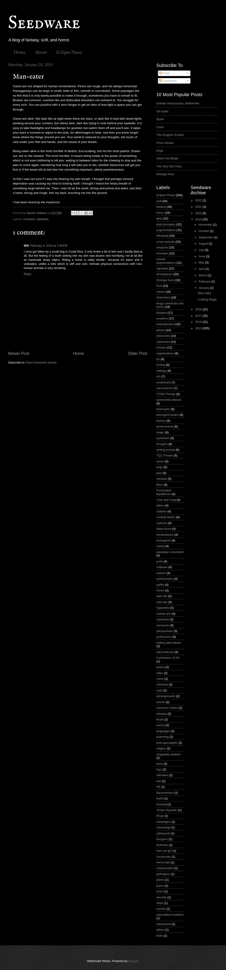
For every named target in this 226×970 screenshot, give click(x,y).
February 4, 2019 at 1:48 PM (48, 245)
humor (160, 725)
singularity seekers (168, 754)
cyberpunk (163, 833)
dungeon (162, 839)
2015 (198, 328)
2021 (198, 206)
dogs (159, 467)
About (41, 52)
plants (160, 879)
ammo (160, 667)
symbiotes (163, 438)
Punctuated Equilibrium (163, 492)
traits (159, 935)
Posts (164, 73)
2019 (198, 219)
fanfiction (162, 845)
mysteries (162, 619)
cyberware (163, 341)
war (158, 781)
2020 (198, 213)
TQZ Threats (164, 455)
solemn (161, 573)
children (161, 511)
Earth (159, 798)
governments (164, 426)
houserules (163, 856)
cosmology (163, 827)
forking (160, 364)
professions (163, 636)
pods (159, 561)
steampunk (163, 924)
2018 (198, 309)
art (158, 359)
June (202, 256)
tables (160, 929)
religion (161, 748)
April (202, 269)
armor (160, 461)
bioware (161, 312)
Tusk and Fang (166, 499)
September (206, 237)
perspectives (164, 631)
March (203, 275)
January (204, 288)
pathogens (163, 874)
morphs (161, 347)
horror (160, 212)
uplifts (160, 584)
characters (163, 297)
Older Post (137, 353)
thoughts (162, 444)
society (161, 908)
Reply (27, 274)
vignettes (43, 219)
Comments (168, 80)
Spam (160, 119)
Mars (159, 484)
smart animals (165, 241)
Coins (160, 127)
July (202, 250)
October (204, 231)
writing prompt (165, 449)
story (159, 763)
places (160, 330)
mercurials (163, 862)
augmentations (166, 230)
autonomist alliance (168, 399)
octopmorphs (164, 868)
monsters (29, 219)
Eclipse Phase (69, 52)
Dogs (159, 150)
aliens (160, 505)
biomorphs (163, 409)
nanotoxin (162, 625)
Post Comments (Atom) (41, 362)
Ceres (160, 590)
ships (159, 903)
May (202, 262)
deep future (163, 528)
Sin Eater (162, 111)
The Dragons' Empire (170, 135)
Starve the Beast (167, 158)
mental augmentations (166, 260)
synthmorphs (164, 578)
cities (159, 673)
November (206, 224)
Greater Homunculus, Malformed (177, 103)
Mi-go (160, 815)
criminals (162, 684)
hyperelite (162, 607)
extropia (161, 713)
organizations (165, 353)
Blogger (133, 961)
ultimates (162, 775)
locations (162, 318)
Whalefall (162, 235)
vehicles (161, 478)
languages (163, 731)
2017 (198, 315)
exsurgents (163, 540)
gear (159, 218)
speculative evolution (170, 914)
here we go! (164, 850)
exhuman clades (167, 707)
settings (161, 370)
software (162, 567)
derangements (165, 696)
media (160, 546)
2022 (198, 200)
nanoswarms (164, 388)
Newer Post (18, 353)
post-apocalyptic (167, 742)
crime (159, 678)
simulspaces (164, 274)
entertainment (165, 324)
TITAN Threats (165, 394)
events (160, 702)
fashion (161, 420)
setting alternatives (168, 642)
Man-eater (204, 293)
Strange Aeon (165, 174)
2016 (198, 322)
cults (159, 690)
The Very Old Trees (169, 166)
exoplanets (163, 382)
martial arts (163, 613)
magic (160, 432)
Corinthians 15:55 (167, 657)
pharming (162, 736)
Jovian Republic (166, 810)
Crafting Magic (207, 299)
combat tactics (165, 517)
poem (160, 885)
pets (159, 473)
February (205, 281)
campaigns (163, 821)
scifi (158, 201)
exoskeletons (164, 534)
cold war (161, 602)
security (161, 897)
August (204, 243)
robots (160, 291)
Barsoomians (164, 792)
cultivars (161, 523)
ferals (159, 719)
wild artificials (165, 652)
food (159, 285)
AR (158, 786)
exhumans (163, 335)
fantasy (161, 206)
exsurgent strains (167, 414)
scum (159, 891)
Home (19, 52)
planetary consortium (170, 552)
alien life (161, 596)
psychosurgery (166, 224)
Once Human (165, 143)
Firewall (161, 804)
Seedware (44, 23)
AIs (158, 376)
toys (159, 769)
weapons (162, 247)
